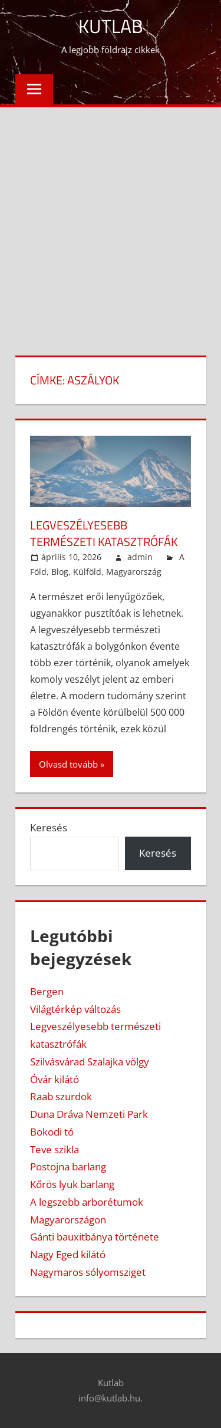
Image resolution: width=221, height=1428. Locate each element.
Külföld (87, 571)
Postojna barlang (68, 1166)
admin (140, 556)
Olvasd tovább (68, 764)
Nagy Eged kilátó (67, 1254)
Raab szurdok (61, 1096)
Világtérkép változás (75, 1009)
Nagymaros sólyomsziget (88, 1272)
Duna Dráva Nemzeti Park (89, 1114)
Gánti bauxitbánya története (94, 1236)
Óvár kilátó (54, 1079)
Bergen (47, 991)
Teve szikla (54, 1149)
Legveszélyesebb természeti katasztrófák (103, 533)
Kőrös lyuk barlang (72, 1184)
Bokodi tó (52, 1132)
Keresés (48, 827)
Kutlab (110, 26)
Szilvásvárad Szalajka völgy (89, 1061)
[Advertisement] (110, 223)
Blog (59, 571)
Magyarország (133, 571)
